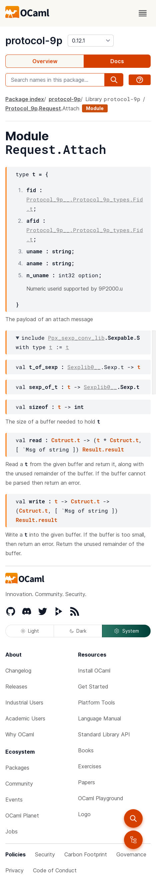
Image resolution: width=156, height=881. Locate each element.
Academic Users (25, 718)
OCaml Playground (100, 798)
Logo (84, 814)
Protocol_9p (21, 108)
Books (86, 750)
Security (45, 854)
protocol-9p (33, 41)
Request (50, 108)
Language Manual (99, 718)
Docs (117, 61)
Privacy (14, 870)
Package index (24, 99)
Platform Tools (96, 702)
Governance (131, 854)
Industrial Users (24, 702)
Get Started (93, 686)
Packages (17, 767)
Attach (70, 108)
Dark (78, 631)
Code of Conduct (55, 870)
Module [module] (95, 108)
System (126, 631)
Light (30, 631)
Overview (44, 61)
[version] (91, 41)
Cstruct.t (65, 440)
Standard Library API (104, 734)
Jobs (11, 831)
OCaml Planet (22, 815)
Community (19, 783)
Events (14, 799)
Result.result (103, 449)
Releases (16, 686)
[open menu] (142, 13)
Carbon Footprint (85, 854)
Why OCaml (19, 734)
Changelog (18, 670)
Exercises (89, 766)
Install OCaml (94, 670)
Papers (86, 782)
